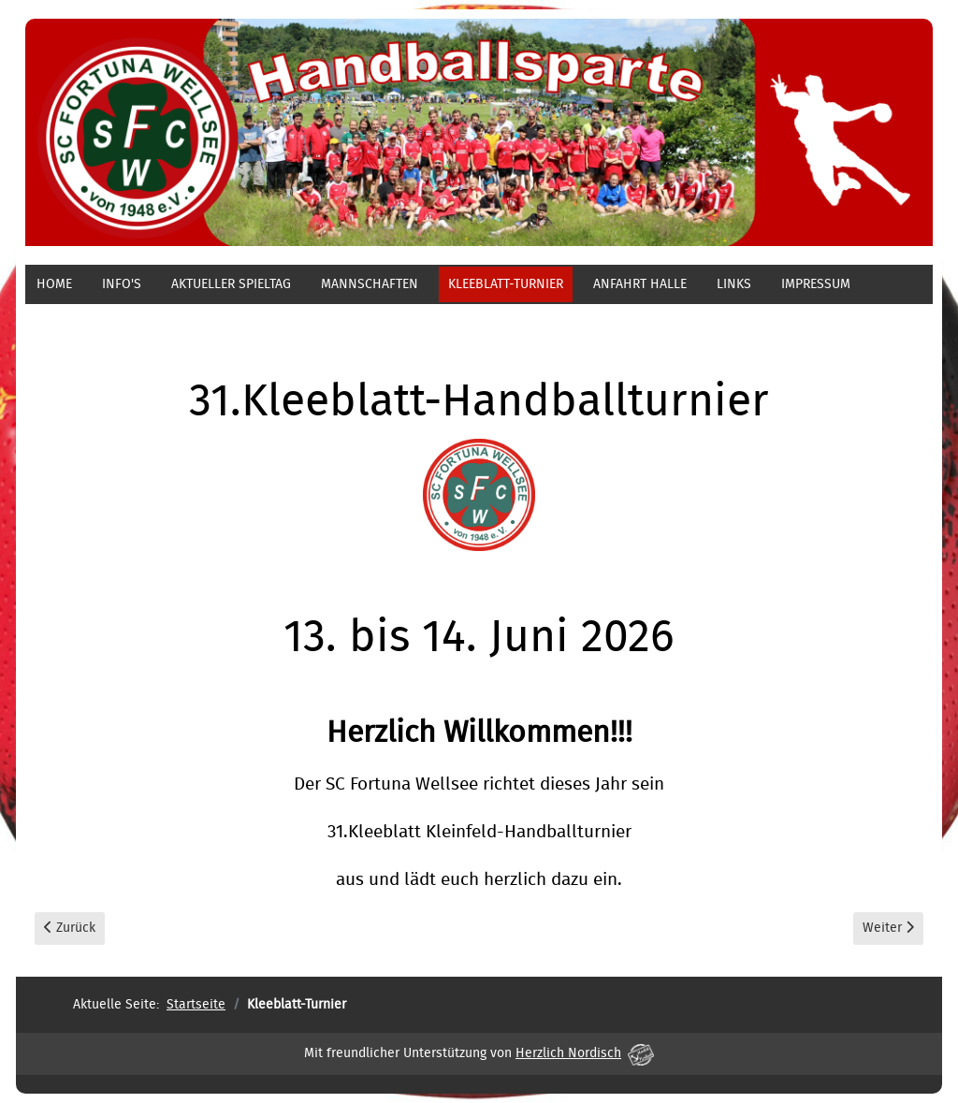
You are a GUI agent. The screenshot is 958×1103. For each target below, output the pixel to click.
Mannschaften (369, 284)
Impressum (815, 284)
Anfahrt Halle (640, 284)
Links (734, 284)
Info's (121, 284)
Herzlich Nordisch (584, 1053)
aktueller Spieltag (231, 284)
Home (54, 284)
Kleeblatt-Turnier (505, 284)
